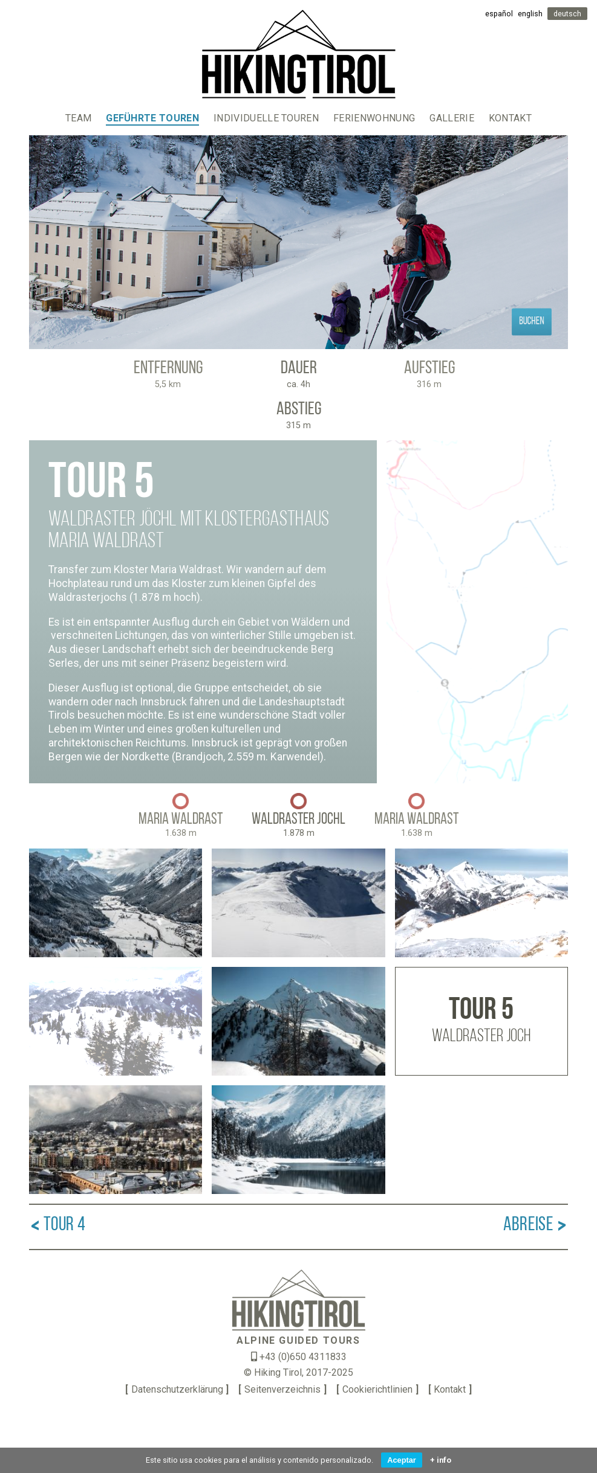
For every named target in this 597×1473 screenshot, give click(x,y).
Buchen (532, 321)
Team (78, 118)
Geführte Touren (152, 118)
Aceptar (401, 1460)
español (499, 13)
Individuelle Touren (266, 118)
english (530, 13)
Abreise (535, 1226)
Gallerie (451, 118)
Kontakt (510, 118)
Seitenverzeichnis (282, 1389)
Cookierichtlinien (377, 1389)
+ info (440, 1460)
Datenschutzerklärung (177, 1389)
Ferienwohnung (374, 118)
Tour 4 (57, 1226)
